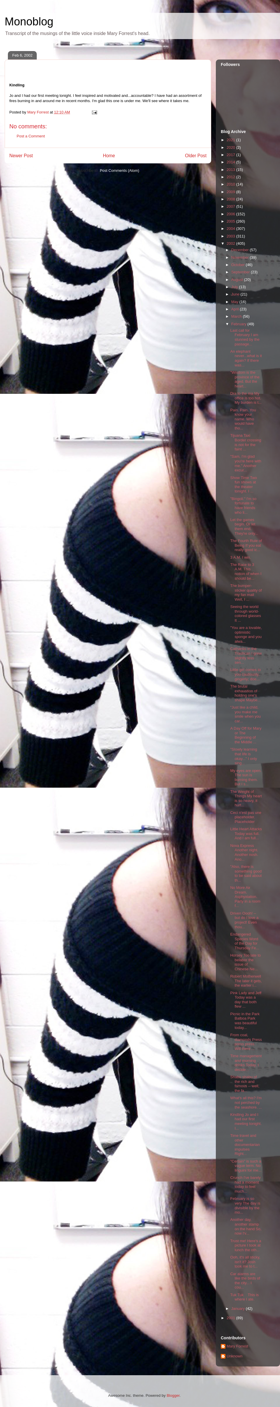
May (235, 302)
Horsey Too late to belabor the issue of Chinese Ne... (245, 962)
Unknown (234, 1356)
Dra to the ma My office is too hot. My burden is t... (245, 398)
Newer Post (21, 155)
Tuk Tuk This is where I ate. (244, 1297)
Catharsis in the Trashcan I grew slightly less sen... (246, 655)
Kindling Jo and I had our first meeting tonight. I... (246, 1121)
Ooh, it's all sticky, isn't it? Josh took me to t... (245, 1261)
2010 (231, 184)
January (238, 1308)
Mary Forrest (237, 1346)
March (237, 316)
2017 (231, 155)
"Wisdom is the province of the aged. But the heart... (244, 379)
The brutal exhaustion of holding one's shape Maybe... (245, 693)
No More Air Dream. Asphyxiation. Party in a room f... (245, 896)
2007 (231, 206)
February (239, 324)
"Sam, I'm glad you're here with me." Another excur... (245, 463)
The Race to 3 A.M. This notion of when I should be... (245, 571)
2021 (231, 140)
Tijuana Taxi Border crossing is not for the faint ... (245, 442)
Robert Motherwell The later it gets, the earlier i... (246, 980)
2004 (231, 228)
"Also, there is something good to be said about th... (246, 873)
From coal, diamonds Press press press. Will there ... (246, 1042)
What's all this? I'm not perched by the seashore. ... (246, 1102)
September (241, 272)
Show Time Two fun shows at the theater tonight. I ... (243, 485)
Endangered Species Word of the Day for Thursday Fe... (244, 941)
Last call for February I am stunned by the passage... (244, 337)
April (235, 309)
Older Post (195, 155)
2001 (231, 1318)
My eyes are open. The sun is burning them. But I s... (245, 777)
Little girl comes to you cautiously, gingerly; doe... (245, 674)
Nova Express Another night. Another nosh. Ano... (244, 852)
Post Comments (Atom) (119, 170)
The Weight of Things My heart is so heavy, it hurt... (246, 798)
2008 (231, 199)
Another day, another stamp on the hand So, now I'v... (245, 1226)
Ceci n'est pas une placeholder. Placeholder (245, 817)
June (236, 294)
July (235, 287)
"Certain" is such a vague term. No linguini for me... (245, 1165)
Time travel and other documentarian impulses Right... (245, 1144)
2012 (231, 177)
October (238, 265)
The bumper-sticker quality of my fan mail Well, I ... (246, 592)
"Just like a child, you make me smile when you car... (245, 714)
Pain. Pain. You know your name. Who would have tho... (243, 419)
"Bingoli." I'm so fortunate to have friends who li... (243, 506)
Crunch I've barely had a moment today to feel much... (245, 1184)
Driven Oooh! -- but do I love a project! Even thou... (244, 920)
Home (109, 155)
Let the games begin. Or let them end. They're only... (244, 527)
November (240, 257)
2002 (231, 243)
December (240, 250)
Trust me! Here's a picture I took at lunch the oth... (245, 1245)
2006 (231, 214)
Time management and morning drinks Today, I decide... (246, 1063)
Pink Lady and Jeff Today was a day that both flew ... (245, 1000)
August (237, 279)
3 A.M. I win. (240, 557)
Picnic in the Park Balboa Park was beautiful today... (244, 1021)
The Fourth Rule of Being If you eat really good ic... (246, 545)
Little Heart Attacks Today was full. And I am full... (246, 833)
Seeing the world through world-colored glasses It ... (245, 613)
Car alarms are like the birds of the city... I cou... (245, 1281)
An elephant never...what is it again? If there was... (246, 358)
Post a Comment (31, 136)
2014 (231, 162)
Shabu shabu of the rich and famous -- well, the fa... (244, 1084)
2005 (231, 221)
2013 (231, 169)
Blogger (173, 1395)
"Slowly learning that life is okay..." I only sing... (243, 756)
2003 (231, 236)
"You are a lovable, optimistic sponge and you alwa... (246, 634)
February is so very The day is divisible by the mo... (245, 1205)
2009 (231, 192)
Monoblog (29, 21)
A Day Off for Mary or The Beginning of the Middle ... (245, 735)
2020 (231, 147)
